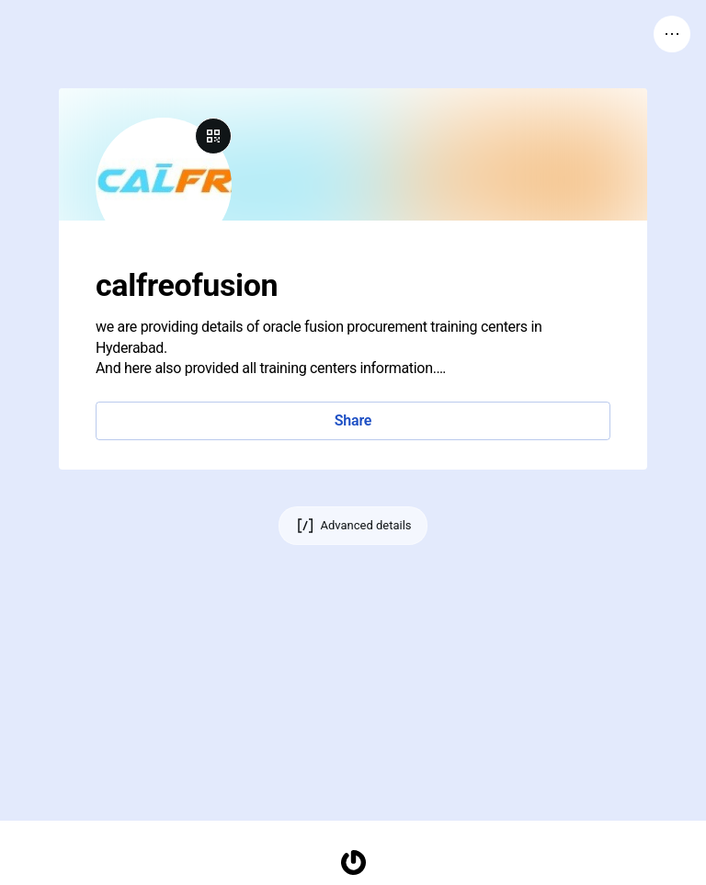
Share (353, 420)
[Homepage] (353, 862)
